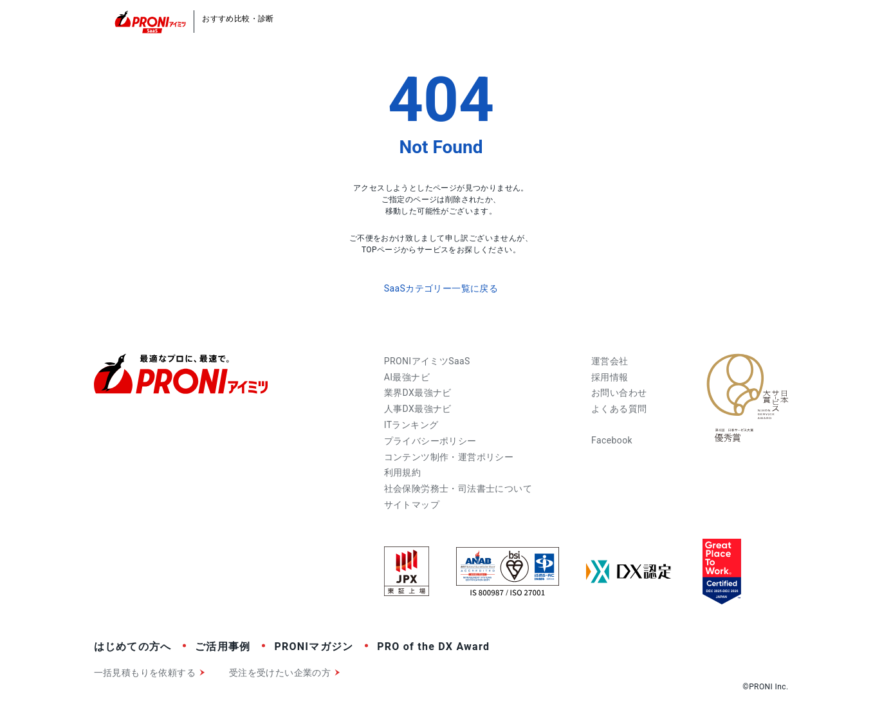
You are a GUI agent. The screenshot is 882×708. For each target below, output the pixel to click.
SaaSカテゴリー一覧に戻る (441, 288)
